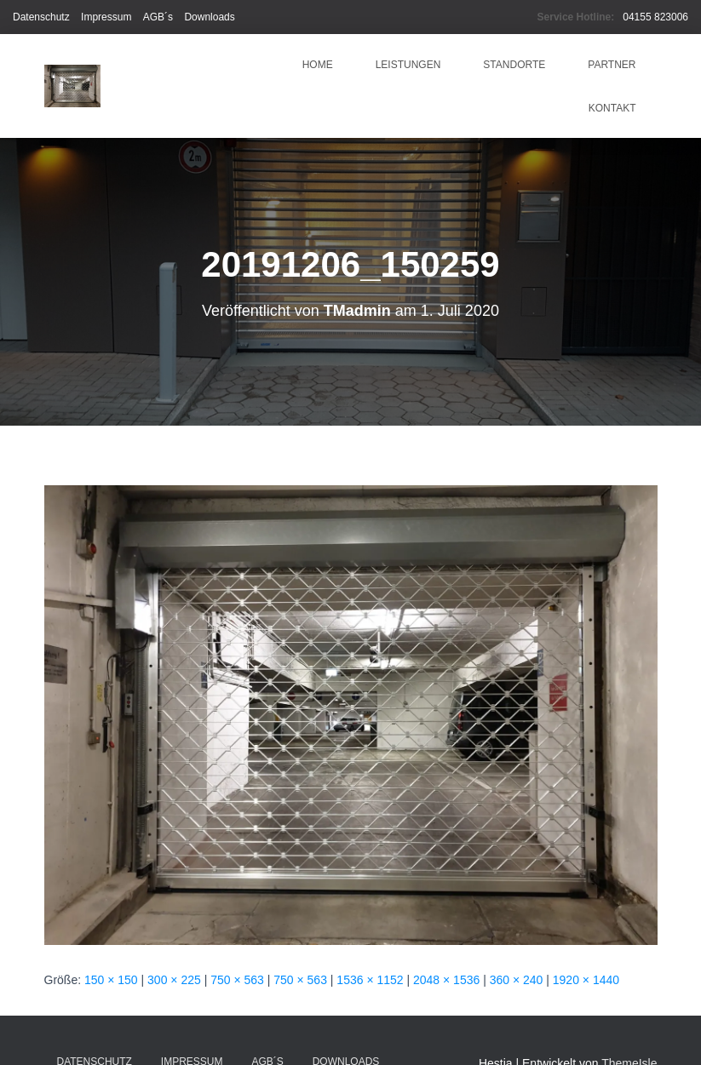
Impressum (106, 17)
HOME (317, 65)
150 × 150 (111, 980)
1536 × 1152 (369, 980)
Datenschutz (41, 17)
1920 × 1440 (586, 980)
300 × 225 (174, 980)
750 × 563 (237, 980)
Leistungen (408, 65)
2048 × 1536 (446, 980)
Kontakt (612, 108)
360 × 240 (516, 980)
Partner (611, 65)
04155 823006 (655, 17)
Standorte (514, 65)
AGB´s (158, 17)
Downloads (209, 17)
